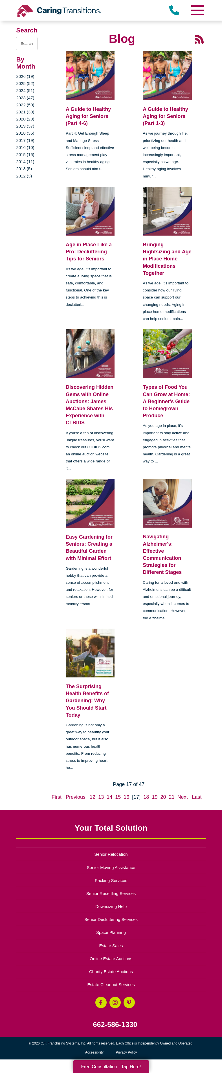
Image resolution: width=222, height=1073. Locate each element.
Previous (75, 797)
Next (182, 797)
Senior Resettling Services (111, 893)
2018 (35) (25, 133)
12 (92, 797)
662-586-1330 (115, 1024)
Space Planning (111, 932)
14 (109, 797)
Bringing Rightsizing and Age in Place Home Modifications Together (167, 259)
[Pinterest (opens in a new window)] (129, 1002)
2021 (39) (25, 111)
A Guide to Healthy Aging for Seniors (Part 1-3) (165, 116)
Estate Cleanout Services (111, 984)
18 (146, 797)
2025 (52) (25, 83)
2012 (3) (24, 176)
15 (118, 797)
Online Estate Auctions (111, 958)
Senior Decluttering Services (111, 919)
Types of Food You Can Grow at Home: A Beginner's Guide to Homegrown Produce (166, 401)
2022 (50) (25, 104)
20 (163, 797)
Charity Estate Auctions (111, 971)
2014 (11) (25, 161)
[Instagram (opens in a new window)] (115, 1002)
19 (154, 797)
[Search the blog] (27, 43)
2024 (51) (25, 90)
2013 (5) (24, 168)
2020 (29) (25, 119)
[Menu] (197, 10)
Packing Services (111, 880)
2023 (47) (25, 97)
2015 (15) (25, 154)
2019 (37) (25, 126)
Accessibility (94, 1052)
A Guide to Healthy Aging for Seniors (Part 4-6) (88, 116)
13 (101, 797)
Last (197, 797)
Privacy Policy (126, 1052)
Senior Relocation (111, 854)
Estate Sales (111, 945)
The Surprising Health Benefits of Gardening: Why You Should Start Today (87, 701)
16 (126, 797)
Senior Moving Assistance (111, 867)
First (56, 797)
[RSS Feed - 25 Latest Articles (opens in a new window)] (199, 39)
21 (172, 797)
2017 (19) (25, 140)
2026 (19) (25, 76)
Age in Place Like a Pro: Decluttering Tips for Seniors (89, 252)
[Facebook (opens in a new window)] (101, 1002)
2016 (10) (25, 147)
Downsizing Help (111, 906)
